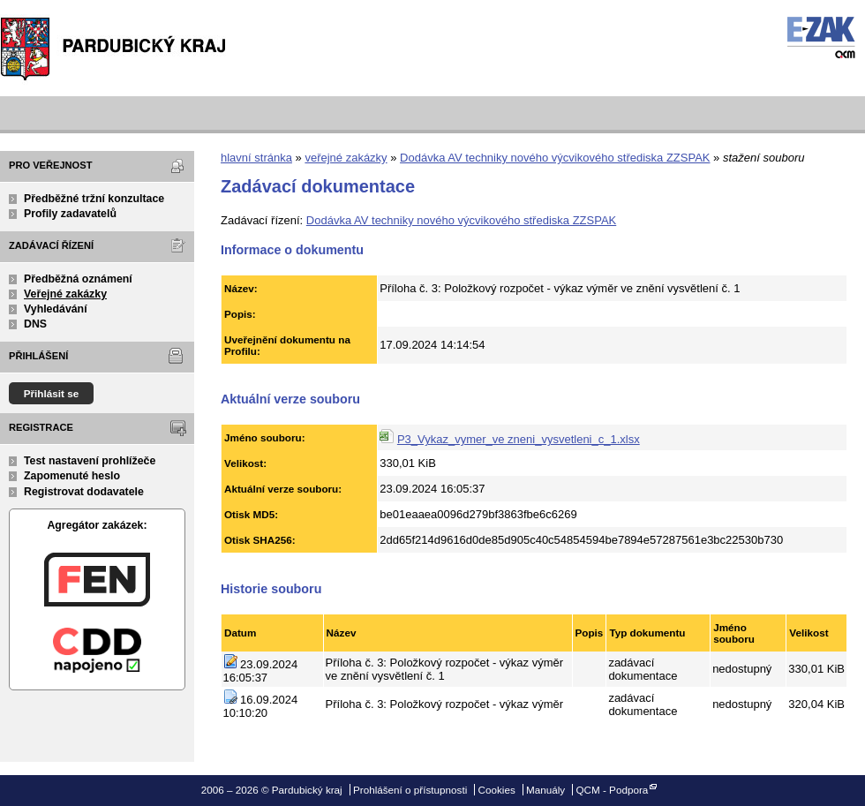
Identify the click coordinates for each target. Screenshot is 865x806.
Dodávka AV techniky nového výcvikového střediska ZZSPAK (555, 157)
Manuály (545, 789)
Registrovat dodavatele (84, 492)
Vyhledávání (55, 309)
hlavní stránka (256, 157)
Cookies (496, 789)
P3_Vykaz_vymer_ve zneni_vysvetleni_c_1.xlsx (518, 439)
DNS (35, 324)
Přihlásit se (51, 393)
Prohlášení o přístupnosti (410, 789)
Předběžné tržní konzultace (94, 198)
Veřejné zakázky (65, 294)
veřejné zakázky (346, 157)
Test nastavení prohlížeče (89, 461)
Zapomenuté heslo (72, 476)
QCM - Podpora (611, 789)
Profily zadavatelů (70, 213)
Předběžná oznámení (78, 279)
